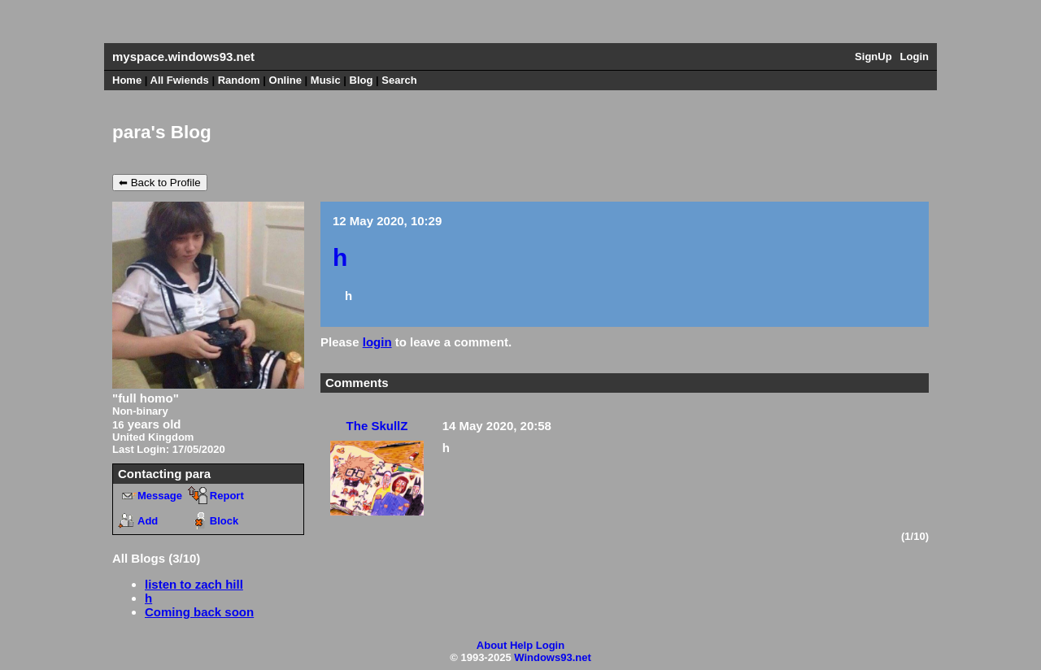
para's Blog (161, 132)
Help (521, 645)
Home (127, 80)
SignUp (873, 56)
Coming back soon (199, 612)
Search (398, 80)
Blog (361, 80)
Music (326, 80)
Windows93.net (552, 657)
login (377, 342)
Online (285, 80)
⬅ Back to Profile (160, 182)
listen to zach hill (194, 584)
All (179, 80)
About (492, 645)
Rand (239, 80)
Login (914, 56)
